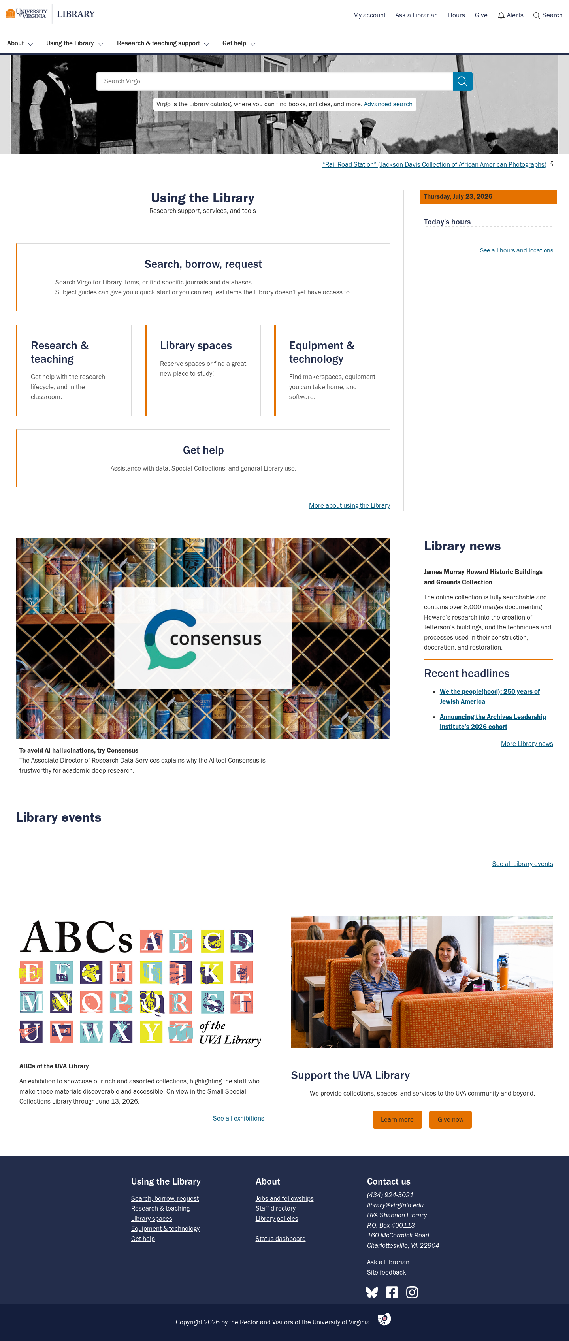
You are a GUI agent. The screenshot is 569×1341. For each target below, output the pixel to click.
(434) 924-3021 (390, 1195)
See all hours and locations (516, 250)
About (15, 43)
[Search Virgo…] (274, 81)
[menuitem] (369, 15)
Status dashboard (281, 1239)
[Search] (463, 81)
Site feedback (386, 1272)
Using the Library (70, 43)
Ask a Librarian (417, 15)
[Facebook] (394, 1291)
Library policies (277, 1218)
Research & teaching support (158, 43)
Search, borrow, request (165, 1198)
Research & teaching (160, 1208)
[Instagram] (414, 1291)
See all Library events (522, 864)
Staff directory (276, 1208)
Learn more (397, 1119)
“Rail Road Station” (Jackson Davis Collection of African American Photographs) (434, 164)
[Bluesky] (374, 1291)
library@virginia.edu (395, 1205)
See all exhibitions (238, 1118)
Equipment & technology (165, 1228)
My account (369, 15)
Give (481, 15)
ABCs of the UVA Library (54, 1066)
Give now (450, 1119)
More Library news (527, 744)
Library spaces (151, 1218)
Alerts (515, 15)
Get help (234, 43)
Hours (456, 15)
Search (553, 15)
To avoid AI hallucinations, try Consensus (78, 750)
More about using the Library (349, 505)
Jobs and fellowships (285, 1198)
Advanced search (388, 104)
